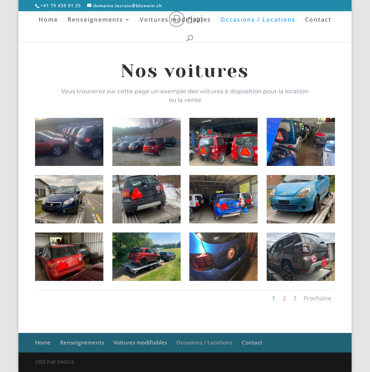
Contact (318, 20)
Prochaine (317, 298)
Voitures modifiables (175, 20)
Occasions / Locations (258, 20)
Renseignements (95, 20)
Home (48, 20)
